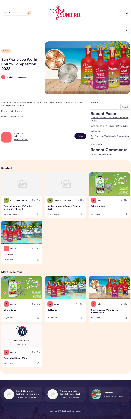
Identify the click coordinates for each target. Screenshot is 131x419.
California (95, 131)
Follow (80, 136)
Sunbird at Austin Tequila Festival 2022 (109, 125)
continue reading (21, 140)
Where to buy (97, 144)
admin (17, 136)
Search (94, 102)
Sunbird (6, 51)
